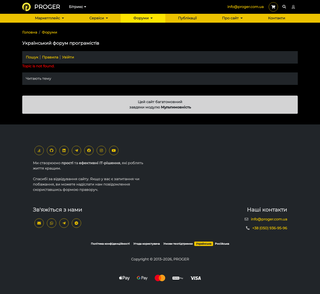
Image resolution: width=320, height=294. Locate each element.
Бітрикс (77, 7)
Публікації (187, 18)
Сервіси (98, 18)
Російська (222, 243)
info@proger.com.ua (245, 7)
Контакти (276, 18)
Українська (203, 243)
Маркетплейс (49, 18)
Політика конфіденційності (110, 243)
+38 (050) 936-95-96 (269, 228)
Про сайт (232, 18)
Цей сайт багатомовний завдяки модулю (160, 104)
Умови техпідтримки (178, 243)
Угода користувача (146, 243)
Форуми (143, 18)
